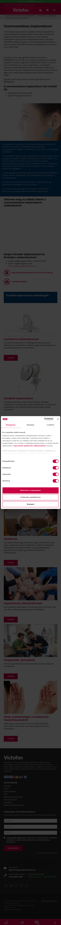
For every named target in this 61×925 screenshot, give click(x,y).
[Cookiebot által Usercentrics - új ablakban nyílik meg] (44, 419)
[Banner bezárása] (58, 419)
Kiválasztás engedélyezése (30, 497)
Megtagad (30, 504)
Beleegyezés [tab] (11, 425)
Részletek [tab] (30, 425)
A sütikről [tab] (50, 425)
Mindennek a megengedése (30, 490)
